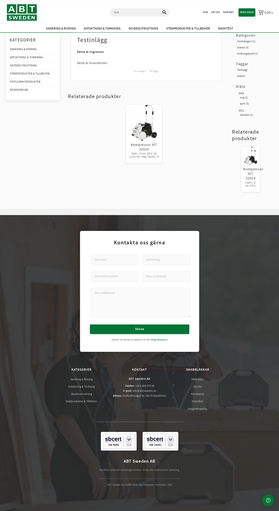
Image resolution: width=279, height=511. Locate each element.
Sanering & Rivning (81, 379)
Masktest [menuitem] (225, 29)
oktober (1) (246, 115)
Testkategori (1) (246, 41)
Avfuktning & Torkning (81, 387)
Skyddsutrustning (81, 394)
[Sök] (162, 12)
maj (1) (244, 98)
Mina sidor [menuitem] (247, 12)
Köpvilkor (197, 401)
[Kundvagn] (265, 12)
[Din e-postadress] (166, 276)
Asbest (241, 76)
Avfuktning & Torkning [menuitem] (102, 29)
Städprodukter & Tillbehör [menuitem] (188, 29)
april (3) (244, 103)
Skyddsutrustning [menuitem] (143, 29)
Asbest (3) (243, 47)
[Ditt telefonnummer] (115, 276)
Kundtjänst (197, 394)
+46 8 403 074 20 (144, 386)
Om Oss (197, 387)
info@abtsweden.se (144, 391)
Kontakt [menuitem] (228, 12)
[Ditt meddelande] (140, 303)
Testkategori (140, 71)
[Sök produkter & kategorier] (139, 12)
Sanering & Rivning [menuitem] (61, 29)
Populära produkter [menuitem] (25, 82)
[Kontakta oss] (268, 500)
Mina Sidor (197, 379)
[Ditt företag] (166, 260)
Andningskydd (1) (247, 54)
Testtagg (153, 71)
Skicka (139, 329)
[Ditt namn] (115, 260)
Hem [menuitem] (205, 12)
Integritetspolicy (159, 339)
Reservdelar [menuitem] (19, 90)
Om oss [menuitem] (215, 12)
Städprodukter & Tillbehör (81, 401)
